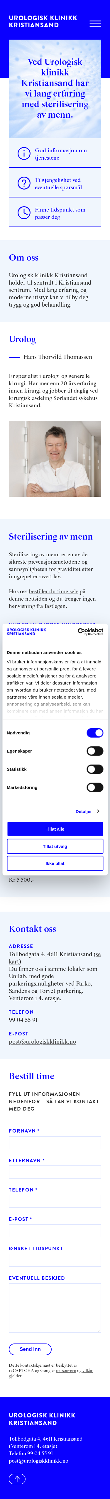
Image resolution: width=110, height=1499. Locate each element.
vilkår (87, 1370)
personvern (66, 1370)
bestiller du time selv (53, 591)
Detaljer (84, 811)
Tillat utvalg (55, 846)
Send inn (30, 1349)
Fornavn (22, 1131)
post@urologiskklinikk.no (42, 1041)
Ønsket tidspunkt (36, 1248)
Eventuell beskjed (37, 1278)
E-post (18, 1219)
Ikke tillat (54, 863)
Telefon (21, 1190)
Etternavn (25, 1160)
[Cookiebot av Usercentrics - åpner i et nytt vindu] (78, 632)
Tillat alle (55, 829)
